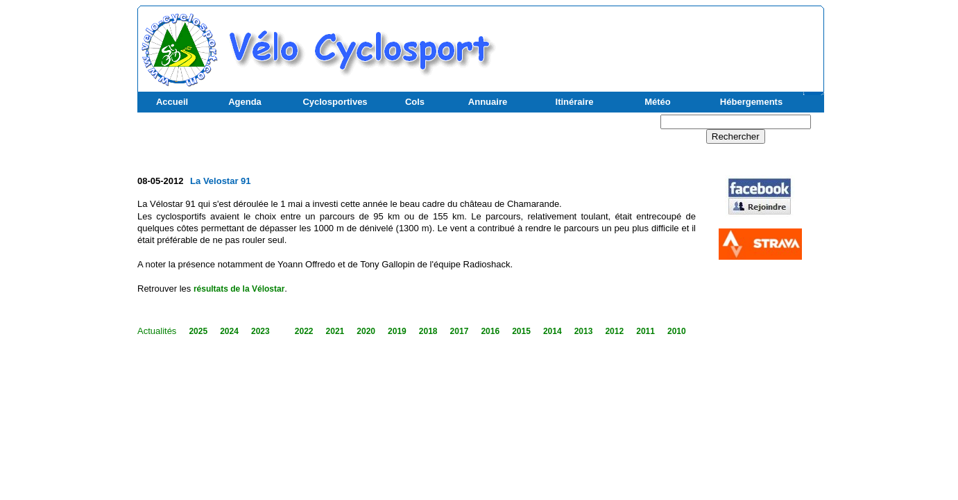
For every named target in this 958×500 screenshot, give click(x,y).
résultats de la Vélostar (239, 289)
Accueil (172, 102)
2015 (521, 331)
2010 (676, 331)
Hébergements (751, 102)
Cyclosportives (334, 102)
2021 (335, 331)
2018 (428, 331)
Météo (657, 102)
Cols (415, 102)
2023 (260, 331)
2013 (583, 331)
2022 (304, 331)
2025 (198, 331)
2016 (490, 331)
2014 (552, 331)
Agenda (245, 102)
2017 (459, 331)
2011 (645, 331)
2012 (614, 331)
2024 (229, 331)
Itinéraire (575, 102)
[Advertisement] (658, 42)
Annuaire (487, 102)
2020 (366, 331)
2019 (397, 331)
